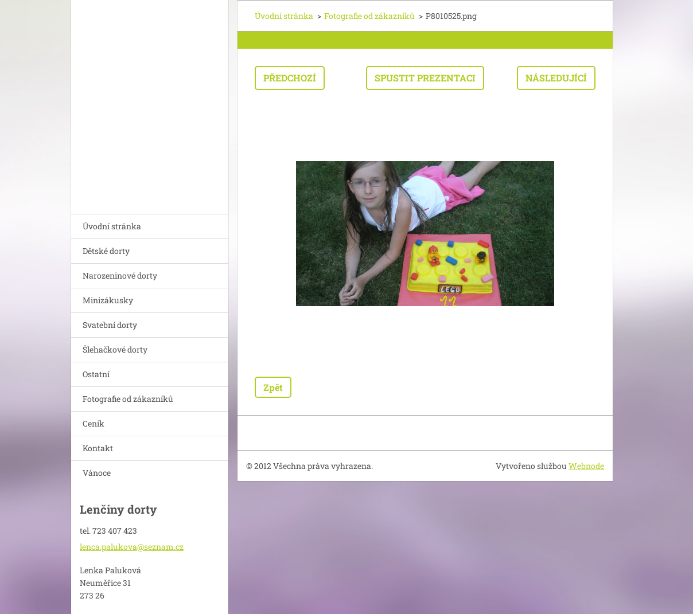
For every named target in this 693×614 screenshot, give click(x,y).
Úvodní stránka (112, 226)
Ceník (93, 423)
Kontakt (98, 448)
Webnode (586, 465)
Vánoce (97, 472)
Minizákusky (108, 300)
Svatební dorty (110, 324)
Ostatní (96, 374)
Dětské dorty (106, 250)
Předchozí (289, 78)
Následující (556, 78)
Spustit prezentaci (425, 78)
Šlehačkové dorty (115, 349)
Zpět (273, 387)
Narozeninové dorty (120, 275)
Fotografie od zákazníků (128, 398)
